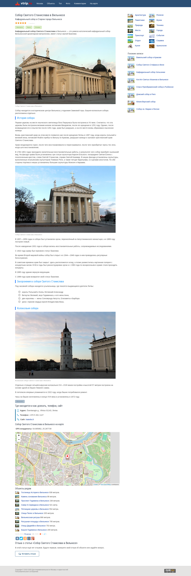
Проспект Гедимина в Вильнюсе (35, 501)
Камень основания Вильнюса (34, 497)
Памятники (140, 20)
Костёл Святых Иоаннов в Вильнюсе (152, 79)
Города (159, 30)
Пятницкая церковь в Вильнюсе (35, 509)
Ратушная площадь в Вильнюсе (35, 521)
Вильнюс (20, 401)
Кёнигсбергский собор (146, 102)
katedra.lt (30, 419)
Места (138, 30)
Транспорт (139, 35)
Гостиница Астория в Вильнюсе (35, 492)
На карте (94, 3)
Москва (40, 3)
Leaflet (95, 484)
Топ (60, 3)
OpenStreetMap (105, 484)
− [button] (19, 440)
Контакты (20, 27)
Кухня (137, 46)
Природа (139, 25)
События (160, 35)
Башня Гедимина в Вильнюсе (34, 530)
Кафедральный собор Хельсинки (150, 72)
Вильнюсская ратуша (30, 517)
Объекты (51, 3)
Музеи (159, 20)
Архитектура (140, 15)
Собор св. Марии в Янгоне (147, 109)
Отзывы (37, 27)
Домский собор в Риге (146, 94)
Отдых (138, 40)
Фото (68, 3)
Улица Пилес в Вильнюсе (32, 513)
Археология (161, 46)
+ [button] (19, 436)
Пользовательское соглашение (26, 572)
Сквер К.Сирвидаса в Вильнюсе (35, 505)
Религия (27, 534)
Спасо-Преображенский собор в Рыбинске (154, 87)
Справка (160, 40)
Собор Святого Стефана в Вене (150, 65)
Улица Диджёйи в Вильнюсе (33, 526)
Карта (29, 27)
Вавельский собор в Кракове (148, 57)
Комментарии (80, 3)
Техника (159, 25)
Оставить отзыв (27, 554)
